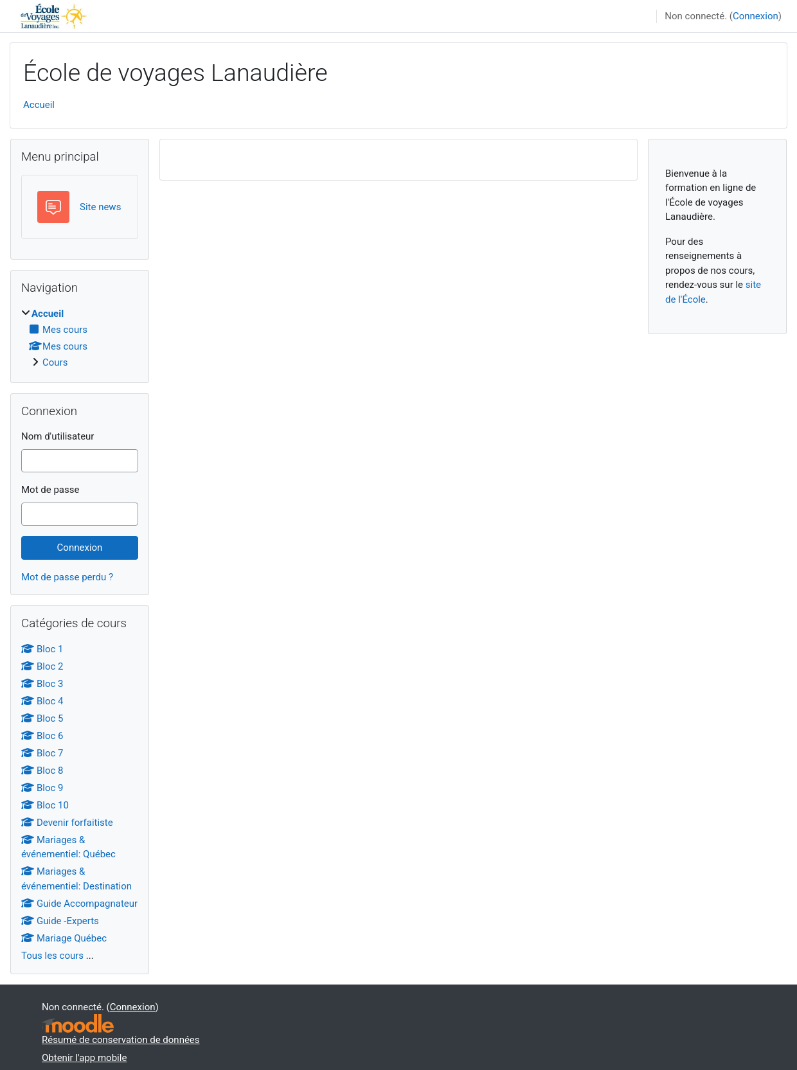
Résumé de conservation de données (121, 1040)
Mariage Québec (64, 938)
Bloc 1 (42, 649)
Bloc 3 (42, 684)
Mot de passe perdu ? (67, 577)
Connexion (755, 16)
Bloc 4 (42, 701)
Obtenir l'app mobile (84, 1058)
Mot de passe (50, 489)
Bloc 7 (42, 753)
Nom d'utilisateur (57, 436)
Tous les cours (52, 955)
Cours (54, 362)
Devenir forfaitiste (67, 822)
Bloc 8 (42, 770)
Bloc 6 (42, 736)
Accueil (39, 105)
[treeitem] (79, 338)
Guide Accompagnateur (79, 903)
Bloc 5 (42, 718)
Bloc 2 (42, 666)
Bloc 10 (45, 805)
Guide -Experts (60, 921)
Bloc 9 (42, 788)
